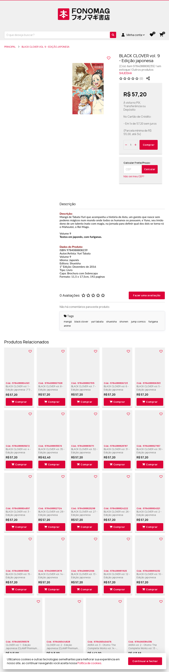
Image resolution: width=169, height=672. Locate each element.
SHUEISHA (125, 73)
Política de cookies (89, 663)
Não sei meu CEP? (133, 176)
